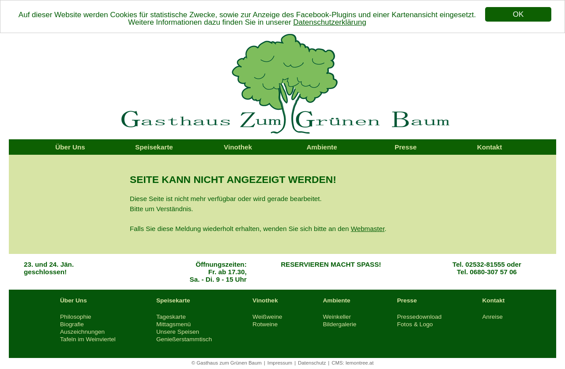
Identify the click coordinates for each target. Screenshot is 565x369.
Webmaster (368, 228)
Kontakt (489, 147)
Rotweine (265, 324)
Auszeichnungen (82, 331)
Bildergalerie (339, 324)
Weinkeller (337, 316)
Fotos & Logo (415, 324)
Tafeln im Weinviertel (88, 339)
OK (518, 14)
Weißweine (267, 316)
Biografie (72, 324)
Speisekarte (154, 147)
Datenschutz (312, 362)
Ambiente (321, 147)
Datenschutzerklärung (329, 22)
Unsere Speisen (177, 331)
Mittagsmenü (173, 324)
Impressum (279, 362)
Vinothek (238, 147)
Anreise (492, 316)
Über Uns (70, 147)
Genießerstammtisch (184, 339)
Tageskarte (171, 316)
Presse (406, 147)
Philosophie (75, 316)
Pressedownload (419, 316)
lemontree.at (359, 362)
